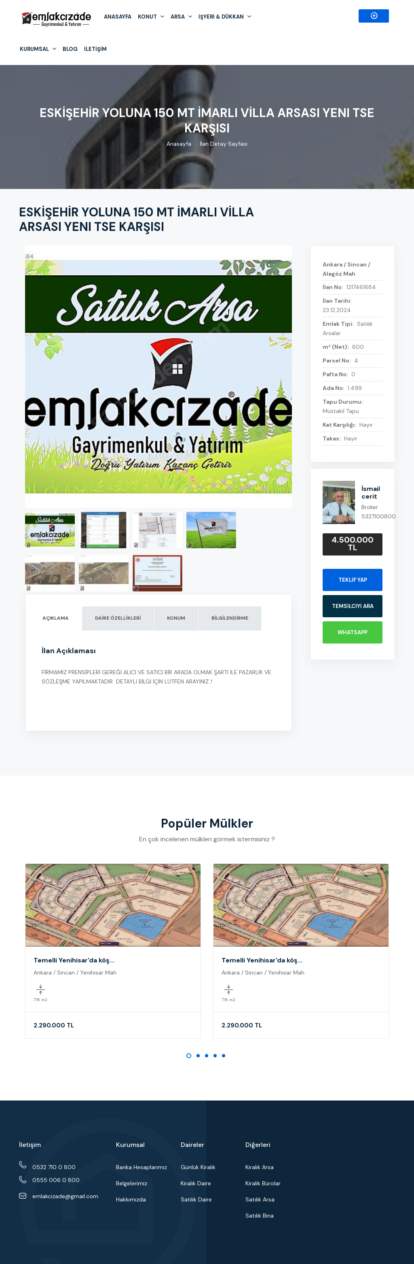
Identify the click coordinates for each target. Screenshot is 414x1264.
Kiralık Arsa (259, 1167)
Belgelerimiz (131, 1183)
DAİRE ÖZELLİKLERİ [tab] (118, 618)
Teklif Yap (352, 579)
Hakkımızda (131, 1199)
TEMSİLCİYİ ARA (353, 606)
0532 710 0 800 (54, 1166)
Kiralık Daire (196, 1183)
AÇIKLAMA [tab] (55, 618)
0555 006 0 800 (321, 17)
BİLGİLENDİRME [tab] (229, 618)
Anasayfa (179, 143)
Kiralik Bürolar (263, 1183)
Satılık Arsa (260, 1199)
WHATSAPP (353, 632)
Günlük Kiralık (198, 1167)
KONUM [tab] (176, 618)
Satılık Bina (259, 1215)
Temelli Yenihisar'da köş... (74, 960)
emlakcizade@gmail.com (65, 1196)
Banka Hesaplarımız (141, 1167)
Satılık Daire (196, 1199)
